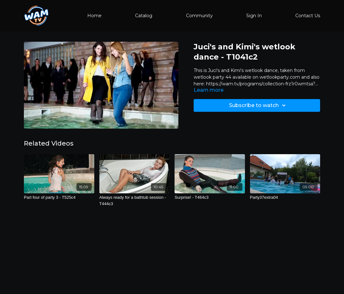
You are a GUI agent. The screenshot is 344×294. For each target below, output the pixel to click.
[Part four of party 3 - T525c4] (59, 197)
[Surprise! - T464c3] (210, 197)
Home (94, 15)
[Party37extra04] (285, 197)
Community (199, 15)
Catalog (143, 15)
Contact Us (307, 15)
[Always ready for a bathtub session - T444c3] (134, 200)
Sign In (254, 15)
